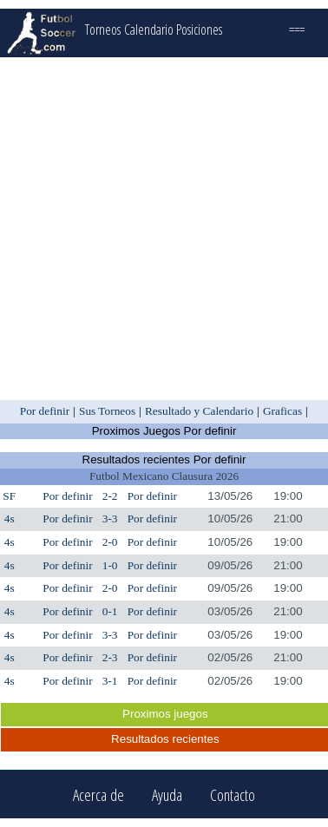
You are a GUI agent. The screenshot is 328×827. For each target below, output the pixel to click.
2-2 (110, 495)
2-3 (110, 657)
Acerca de (98, 794)
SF (9, 495)
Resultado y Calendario (199, 410)
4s (9, 518)
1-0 (110, 565)
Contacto (232, 794)
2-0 (110, 541)
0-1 (110, 611)
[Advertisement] (162, 228)
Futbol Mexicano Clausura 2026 (164, 475)
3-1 (110, 680)
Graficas (282, 410)
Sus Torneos (107, 410)
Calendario (149, 29)
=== (297, 29)
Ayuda (167, 794)
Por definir (44, 410)
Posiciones (199, 29)
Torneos (103, 29)
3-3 (110, 518)
